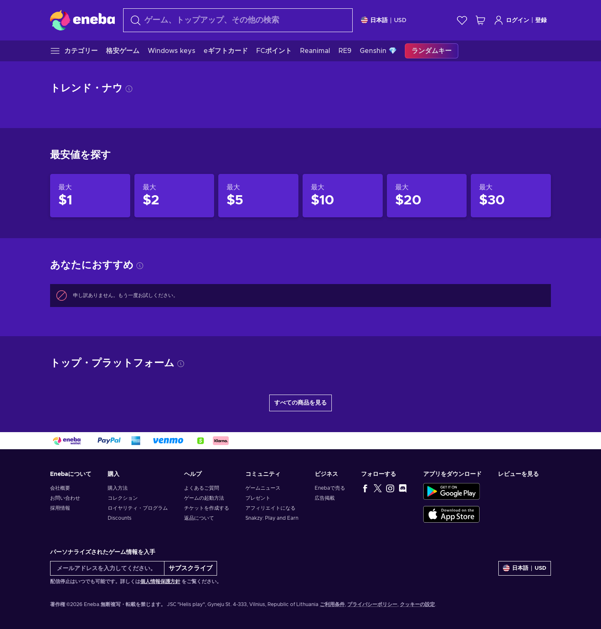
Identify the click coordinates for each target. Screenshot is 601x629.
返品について (199, 518)
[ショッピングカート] (480, 20)
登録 (541, 20)
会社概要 (60, 488)
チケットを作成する (206, 508)
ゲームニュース (262, 488)
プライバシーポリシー (372, 604)
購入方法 (118, 488)
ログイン (511, 20)
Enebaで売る (330, 488)
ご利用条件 (332, 604)
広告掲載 (325, 498)
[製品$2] (174, 195)
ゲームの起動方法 (204, 498)
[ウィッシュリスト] (462, 20)
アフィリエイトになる (270, 508)
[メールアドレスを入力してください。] (107, 568)
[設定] (384, 20)
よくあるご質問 (201, 488)
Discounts (119, 518)
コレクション (123, 498)
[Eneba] (82, 20)
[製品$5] (258, 195)
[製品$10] (343, 195)
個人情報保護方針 (160, 581)
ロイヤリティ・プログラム (138, 508)
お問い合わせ (65, 498)
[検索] (238, 20)
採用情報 (60, 508)
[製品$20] (427, 195)
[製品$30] (511, 195)
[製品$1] (90, 195)
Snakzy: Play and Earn (271, 518)
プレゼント (257, 498)
